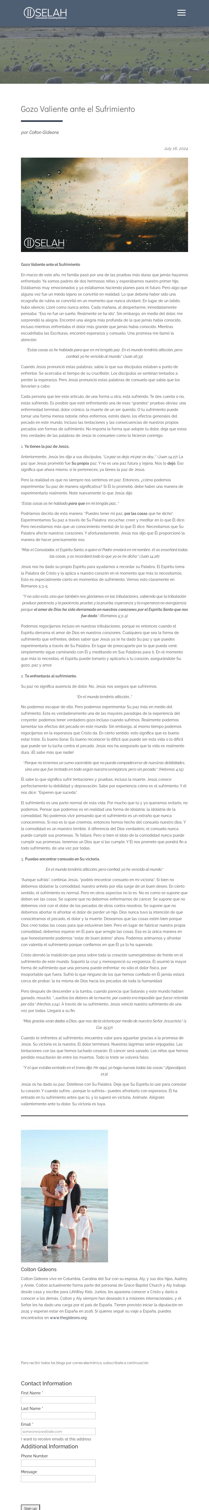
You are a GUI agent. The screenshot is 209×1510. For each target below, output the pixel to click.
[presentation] (62, 1494)
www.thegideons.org (68, 1318)
